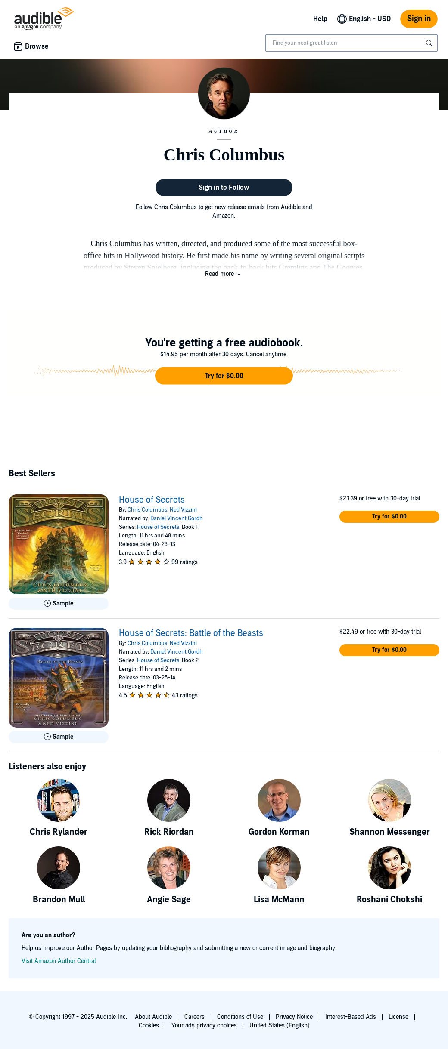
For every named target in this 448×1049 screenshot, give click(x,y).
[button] (224, 274)
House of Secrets (152, 500)
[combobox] (351, 43)
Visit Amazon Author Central (59, 961)
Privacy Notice (294, 1017)
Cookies (149, 1025)
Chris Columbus (147, 509)
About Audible (153, 1017)
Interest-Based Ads (350, 1017)
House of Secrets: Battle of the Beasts (191, 633)
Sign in (419, 18)
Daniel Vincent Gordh (176, 518)
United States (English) (279, 1025)
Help (320, 19)
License (398, 1017)
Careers (194, 1017)
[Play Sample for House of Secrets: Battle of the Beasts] (59, 737)
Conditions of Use (240, 1017)
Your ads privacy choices (204, 1025)
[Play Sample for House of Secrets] (59, 604)
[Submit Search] (430, 43)
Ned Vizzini (183, 509)
